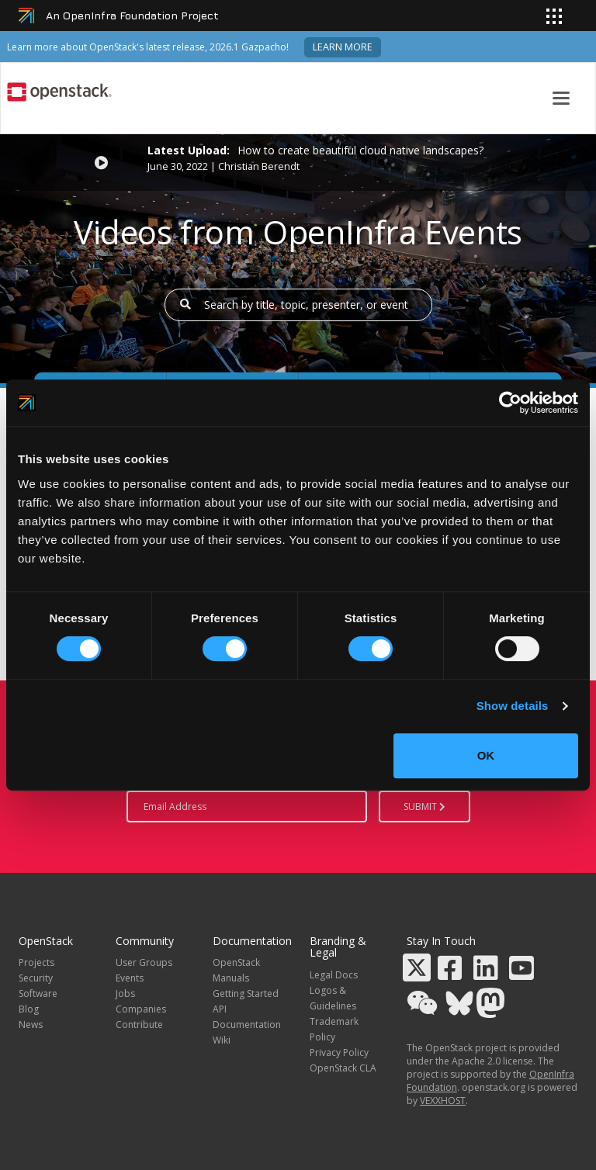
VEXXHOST (443, 1100)
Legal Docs (334, 974)
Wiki (221, 1040)
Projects (36, 962)
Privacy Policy (339, 1052)
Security (36, 978)
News (31, 1024)
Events (130, 978)
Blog (29, 1009)
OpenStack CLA (343, 1068)
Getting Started (246, 993)
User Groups (144, 962)
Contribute (139, 1024)
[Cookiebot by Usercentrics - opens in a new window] (510, 402)
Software (38, 993)
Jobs (125, 993)
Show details (512, 705)
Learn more (342, 47)
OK (486, 755)
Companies (141, 1009)
